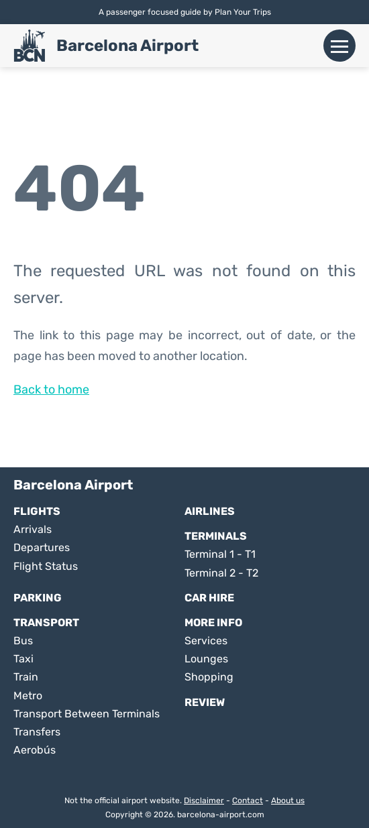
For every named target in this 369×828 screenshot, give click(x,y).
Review (204, 702)
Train (25, 676)
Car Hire (209, 597)
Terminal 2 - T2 (221, 573)
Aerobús (34, 750)
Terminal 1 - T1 (220, 554)
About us (288, 800)
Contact (247, 800)
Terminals (215, 536)
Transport (46, 622)
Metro (27, 695)
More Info (213, 622)
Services (205, 640)
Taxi (23, 658)
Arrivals (32, 529)
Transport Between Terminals (86, 713)
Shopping (208, 676)
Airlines (209, 511)
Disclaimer (204, 800)
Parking (37, 597)
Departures (41, 547)
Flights (36, 511)
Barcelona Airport (127, 46)
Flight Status (45, 566)
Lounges (206, 658)
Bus (23, 640)
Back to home (51, 389)
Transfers (36, 731)
